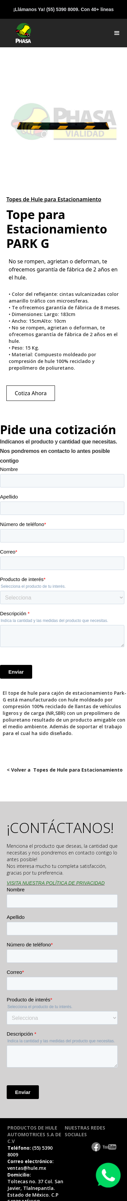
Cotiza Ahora (31, 393)
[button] (117, 33)
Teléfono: (30, 1151)
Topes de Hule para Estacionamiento (53, 199)
